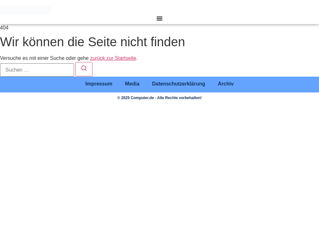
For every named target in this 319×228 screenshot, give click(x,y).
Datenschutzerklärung (178, 83)
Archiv (226, 83)
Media (132, 83)
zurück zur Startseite (113, 58)
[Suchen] (83, 69)
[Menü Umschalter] (159, 18)
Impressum (98, 83)
